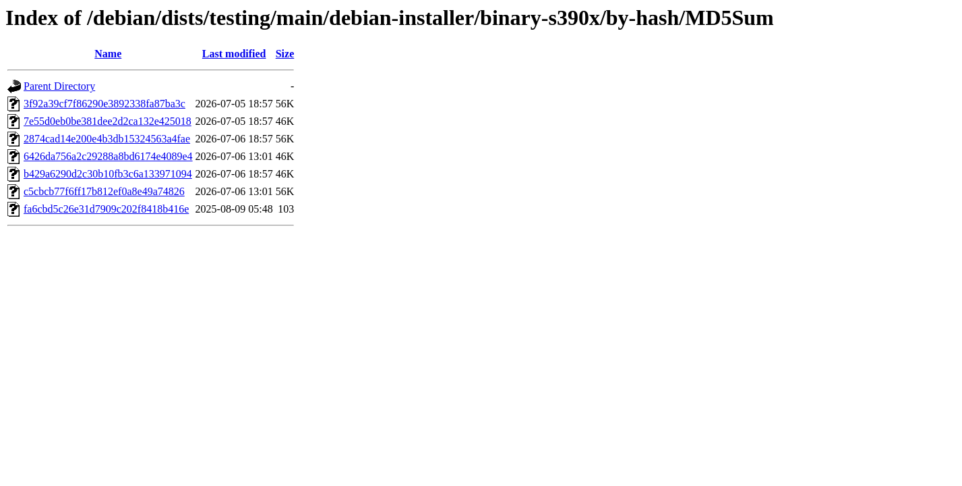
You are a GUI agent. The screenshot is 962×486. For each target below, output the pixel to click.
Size (285, 53)
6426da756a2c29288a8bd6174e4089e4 (108, 156)
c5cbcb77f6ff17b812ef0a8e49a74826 (104, 191)
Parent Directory (59, 86)
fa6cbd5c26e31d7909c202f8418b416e (106, 209)
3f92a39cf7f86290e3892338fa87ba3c (104, 103)
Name (107, 53)
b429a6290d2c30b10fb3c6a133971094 (108, 174)
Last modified (234, 53)
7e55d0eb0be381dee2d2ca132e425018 (107, 121)
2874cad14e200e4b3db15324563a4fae (107, 138)
